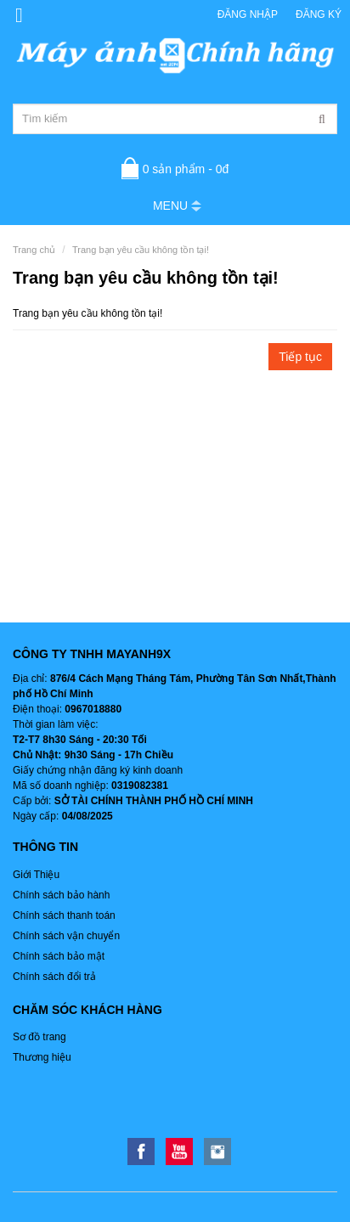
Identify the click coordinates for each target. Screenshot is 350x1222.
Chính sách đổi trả (54, 977)
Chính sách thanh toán (64, 915)
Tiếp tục (300, 356)
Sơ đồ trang (39, 1037)
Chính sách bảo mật (58, 956)
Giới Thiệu (36, 875)
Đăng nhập (247, 14)
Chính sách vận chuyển (66, 936)
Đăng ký (319, 14)
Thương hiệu (42, 1057)
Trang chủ (34, 250)
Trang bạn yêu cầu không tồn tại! (140, 250)
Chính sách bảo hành (61, 895)
